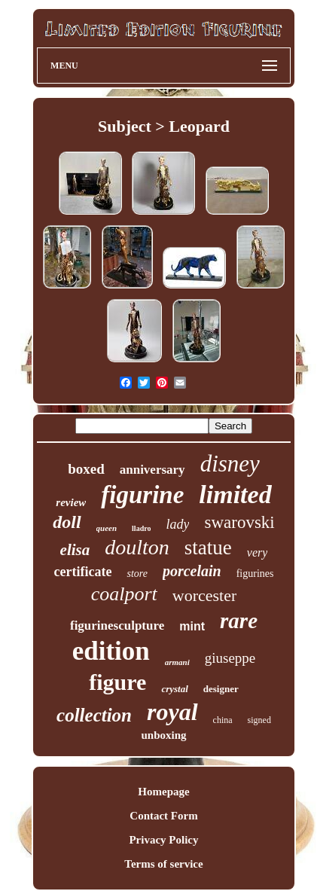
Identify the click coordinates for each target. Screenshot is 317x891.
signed (259, 720)
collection (94, 715)
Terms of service (163, 864)
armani (177, 662)
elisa (75, 550)
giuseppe (230, 658)
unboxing (163, 735)
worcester (204, 595)
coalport (124, 594)
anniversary (152, 469)
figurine (142, 494)
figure (117, 682)
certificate (83, 571)
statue (208, 547)
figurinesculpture (117, 625)
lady (177, 524)
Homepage (163, 792)
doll (67, 522)
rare (239, 621)
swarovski (239, 522)
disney (230, 463)
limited (235, 494)
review (71, 502)
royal (172, 711)
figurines (255, 573)
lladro (141, 528)
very (257, 552)
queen (106, 527)
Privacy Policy (163, 840)
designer (221, 688)
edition (111, 651)
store (136, 573)
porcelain (192, 571)
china (223, 720)
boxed (86, 469)
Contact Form (163, 816)
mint (192, 626)
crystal (174, 688)
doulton (137, 547)
